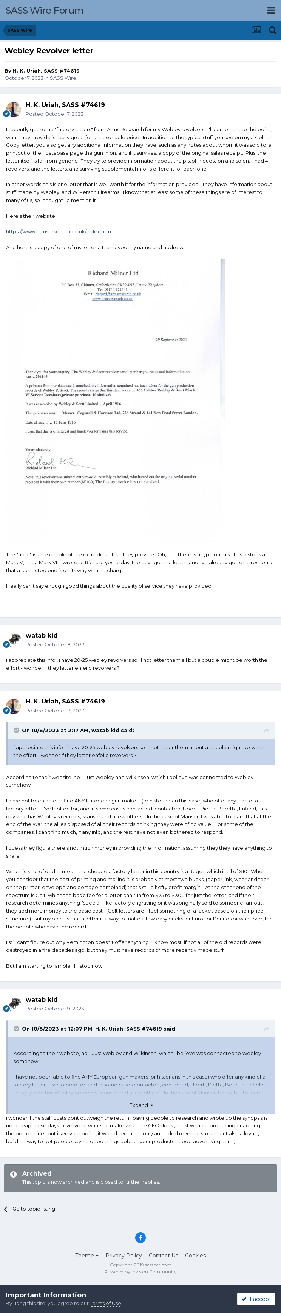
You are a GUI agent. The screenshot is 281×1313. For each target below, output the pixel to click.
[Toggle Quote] (17, 730)
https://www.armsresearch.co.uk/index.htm (58, 231)
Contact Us (163, 1255)
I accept (256, 1299)
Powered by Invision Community (140, 1271)
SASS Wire (63, 78)
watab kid (105, 730)
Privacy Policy (123, 1255)
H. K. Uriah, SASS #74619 (46, 71)
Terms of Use (105, 1303)
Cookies (195, 1255)
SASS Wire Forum (45, 10)
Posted (54, 114)
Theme (87, 1255)
